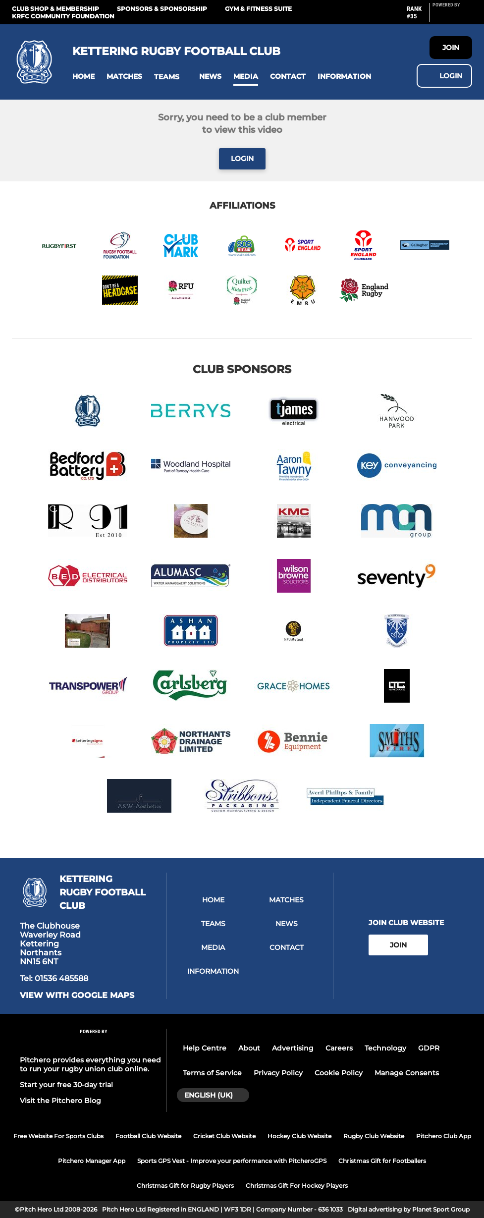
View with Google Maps (77, 995)
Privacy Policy (278, 1072)
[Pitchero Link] (452, 16)
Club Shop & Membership (55, 8)
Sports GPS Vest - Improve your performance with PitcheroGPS (231, 1160)
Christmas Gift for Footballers (382, 1160)
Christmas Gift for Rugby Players (185, 1185)
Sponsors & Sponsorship (162, 8)
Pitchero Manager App (91, 1160)
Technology (385, 1048)
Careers (339, 1048)
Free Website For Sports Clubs (58, 1136)
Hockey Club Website (299, 1136)
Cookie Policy (339, 1072)
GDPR (428, 1048)
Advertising (293, 1048)
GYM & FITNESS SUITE (258, 8)
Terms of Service (212, 1072)
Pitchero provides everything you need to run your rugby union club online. (90, 1064)
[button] (83, 76)
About (249, 1048)
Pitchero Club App (443, 1136)
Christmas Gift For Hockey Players (297, 1185)
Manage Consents (407, 1072)
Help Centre (204, 1048)
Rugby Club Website (373, 1136)
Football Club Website (148, 1136)
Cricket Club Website (224, 1136)
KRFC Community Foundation (63, 16)
